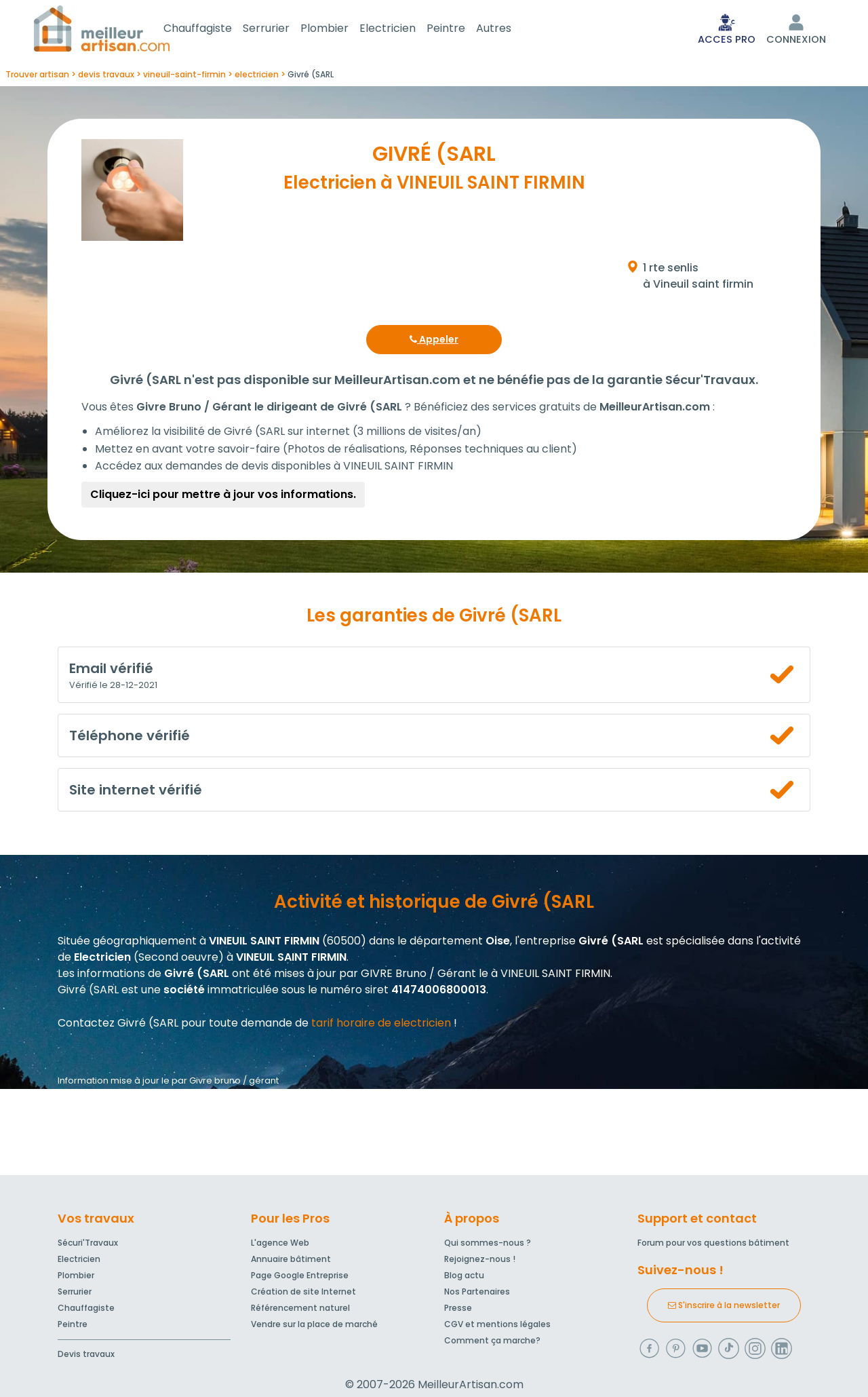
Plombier (341, 29)
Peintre (462, 29)
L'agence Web (280, 1245)
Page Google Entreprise (300, 1278)
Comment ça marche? (492, 1343)
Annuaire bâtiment (291, 1261)
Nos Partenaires (477, 1294)
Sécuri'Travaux (88, 1245)
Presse (458, 1310)
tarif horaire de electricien (381, 1025)
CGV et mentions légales (497, 1327)
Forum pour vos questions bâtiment (713, 1245)
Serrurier (282, 29)
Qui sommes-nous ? (487, 1245)
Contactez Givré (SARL (118, 1025)
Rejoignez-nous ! (479, 1261)
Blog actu (464, 1278)
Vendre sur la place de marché (314, 1327)
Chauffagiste (214, 29)
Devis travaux (86, 1356)
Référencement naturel (300, 1310)
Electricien (404, 29)
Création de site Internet (303, 1294)
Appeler (434, 342)
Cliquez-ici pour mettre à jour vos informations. (223, 497)
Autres (510, 29)
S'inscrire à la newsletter (724, 1308)
